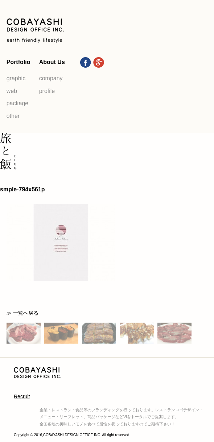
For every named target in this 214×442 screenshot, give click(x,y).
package (18, 103)
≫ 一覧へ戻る (22, 313)
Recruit (22, 396)
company (51, 78)
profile (47, 91)
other (13, 116)
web (12, 91)
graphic (16, 78)
